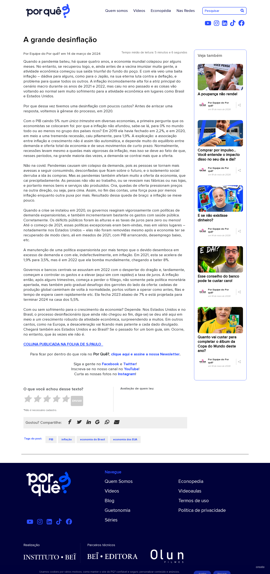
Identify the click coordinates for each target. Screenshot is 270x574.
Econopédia (161, 10)
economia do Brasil (92, 439)
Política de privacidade (202, 510)
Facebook (110, 364)
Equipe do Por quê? (45, 54)
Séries (111, 520)
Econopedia (190, 481)
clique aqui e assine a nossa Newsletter (145, 354)
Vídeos (139, 10)
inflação (66, 439)
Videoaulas (189, 491)
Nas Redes (185, 10)
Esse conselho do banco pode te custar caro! (218, 278)
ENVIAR (77, 401)
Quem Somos (119, 481)
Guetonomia (117, 510)
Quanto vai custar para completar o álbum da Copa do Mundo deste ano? (217, 344)
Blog (109, 501)
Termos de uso (193, 501)
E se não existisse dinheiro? (212, 217)
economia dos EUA (125, 439)
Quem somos (116, 10)
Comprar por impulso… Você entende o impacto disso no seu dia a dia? (219, 155)
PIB (51, 439)
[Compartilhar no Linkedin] (88, 422)
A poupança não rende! (217, 94)
